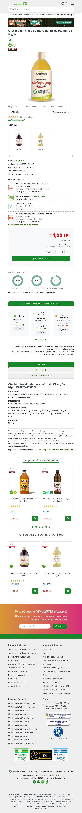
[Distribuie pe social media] (10, 40)
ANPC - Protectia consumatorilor (57, 693)
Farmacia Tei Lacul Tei (19, 714)
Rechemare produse (17, 682)
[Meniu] (10, 4)
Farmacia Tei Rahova (18, 721)
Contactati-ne (14, 686)
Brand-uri (12, 678)
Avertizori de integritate (53, 667)
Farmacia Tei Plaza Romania (21, 707)
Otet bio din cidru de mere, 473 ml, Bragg (24, 499)
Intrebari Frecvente (16, 675)
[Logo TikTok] (47, 782)
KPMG (58, 775)
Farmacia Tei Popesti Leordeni (22, 729)
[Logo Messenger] (38, 782)
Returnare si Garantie (17, 671)
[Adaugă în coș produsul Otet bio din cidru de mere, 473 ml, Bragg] (35, 518)
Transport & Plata (16, 667)
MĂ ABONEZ (60, 626)
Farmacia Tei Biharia (18, 725)
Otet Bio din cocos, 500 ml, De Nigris (57, 574)
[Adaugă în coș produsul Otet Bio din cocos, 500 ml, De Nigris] (68, 591)
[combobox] (41, 9)
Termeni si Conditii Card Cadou (22, 653)
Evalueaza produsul (16, 120)
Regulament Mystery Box (19, 656)
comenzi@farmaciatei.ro (56, 708)
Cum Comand (14, 660)
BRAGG (13, 511)
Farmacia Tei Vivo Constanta (22, 718)
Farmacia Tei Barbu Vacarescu (22, 703)
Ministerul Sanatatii (51, 682)
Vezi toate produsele (62, 112)
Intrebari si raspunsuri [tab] (41, 375)
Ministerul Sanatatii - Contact (55, 689)
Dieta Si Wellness (10, 14)
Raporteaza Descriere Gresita (58, 449)
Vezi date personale (46, 619)
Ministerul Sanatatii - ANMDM (56, 686)
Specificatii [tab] (41, 370)
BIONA (46, 511)
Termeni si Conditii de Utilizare (21, 649)
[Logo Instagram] (42, 782)
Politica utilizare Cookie (53, 656)
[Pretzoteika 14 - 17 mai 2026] (41, 22)
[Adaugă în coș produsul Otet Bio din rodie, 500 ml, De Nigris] (35, 591)
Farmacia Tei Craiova (18, 739)
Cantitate (49, 251)
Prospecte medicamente (53, 678)
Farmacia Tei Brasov (18, 736)
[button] (36, 339)
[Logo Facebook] (34, 782)
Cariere (46, 653)
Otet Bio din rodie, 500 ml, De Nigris (24, 574)
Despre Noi (48, 649)
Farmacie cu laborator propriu (21, 664)
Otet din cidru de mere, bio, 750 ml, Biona (57, 499)
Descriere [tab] (41, 364)
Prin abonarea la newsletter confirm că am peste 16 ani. (42, 616)
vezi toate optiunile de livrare (23, 224)
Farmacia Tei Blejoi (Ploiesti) (21, 743)
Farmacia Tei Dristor (18, 710)
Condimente (24, 14)
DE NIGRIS (19, 160)
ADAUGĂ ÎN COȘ (41, 258)
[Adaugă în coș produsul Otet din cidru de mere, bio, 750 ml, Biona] (68, 518)
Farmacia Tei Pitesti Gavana (21, 732)
